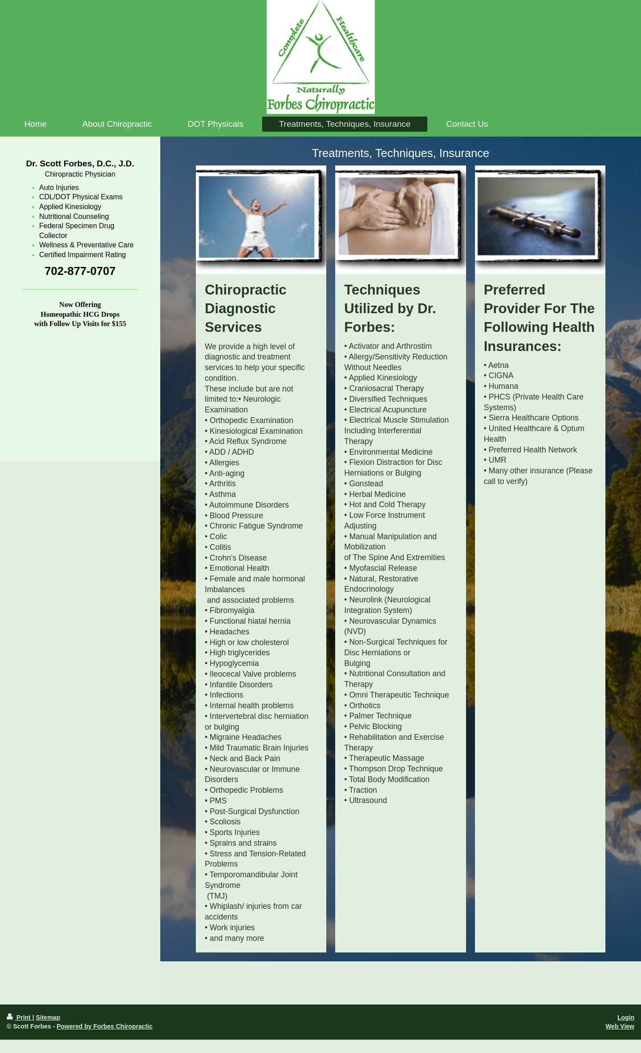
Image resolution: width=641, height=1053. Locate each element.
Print (19, 1017)
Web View (619, 1026)
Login (625, 1017)
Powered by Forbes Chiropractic (105, 1026)
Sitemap (48, 1017)
